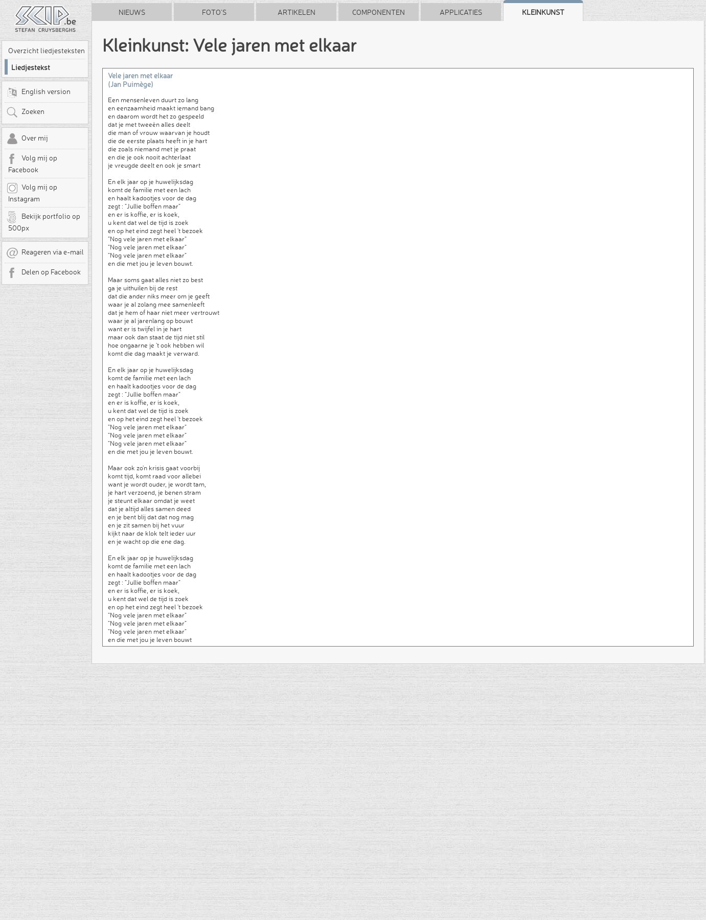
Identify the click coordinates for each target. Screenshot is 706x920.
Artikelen (296, 12)
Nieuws (132, 12)
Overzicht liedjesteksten (46, 50)
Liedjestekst (30, 67)
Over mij (27, 139)
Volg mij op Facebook (31, 163)
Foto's (214, 12)
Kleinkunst (543, 12)
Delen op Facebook (43, 273)
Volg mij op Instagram (31, 192)
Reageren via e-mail (45, 253)
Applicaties (461, 12)
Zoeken (25, 112)
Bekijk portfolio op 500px (43, 222)
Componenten (378, 12)
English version (38, 92)
